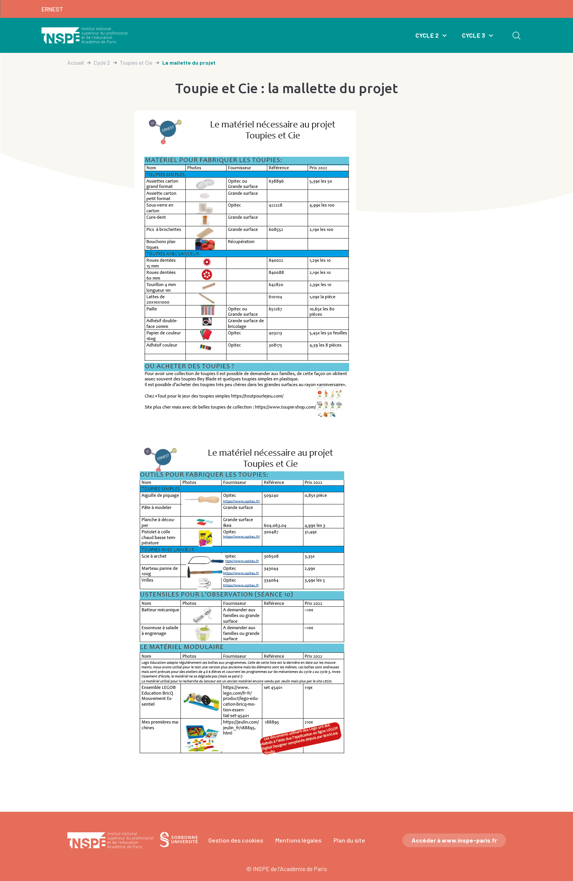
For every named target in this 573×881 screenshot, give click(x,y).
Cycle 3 (473, 35)
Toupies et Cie (136, 62)
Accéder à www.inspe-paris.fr (454, 840)
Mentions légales (298, 840)
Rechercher (516, 35)
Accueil (75, 62)
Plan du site (349, 840)
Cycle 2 (427, 35)
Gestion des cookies (235, 840)
